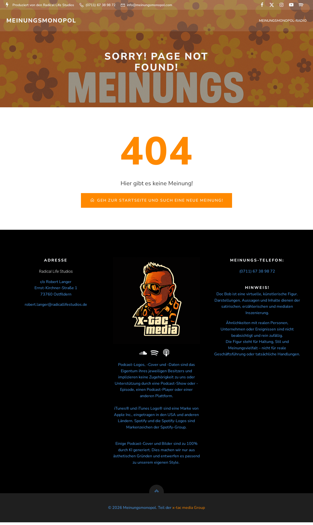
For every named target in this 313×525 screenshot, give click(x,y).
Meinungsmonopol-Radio (283, 21)
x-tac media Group (188, 510)
